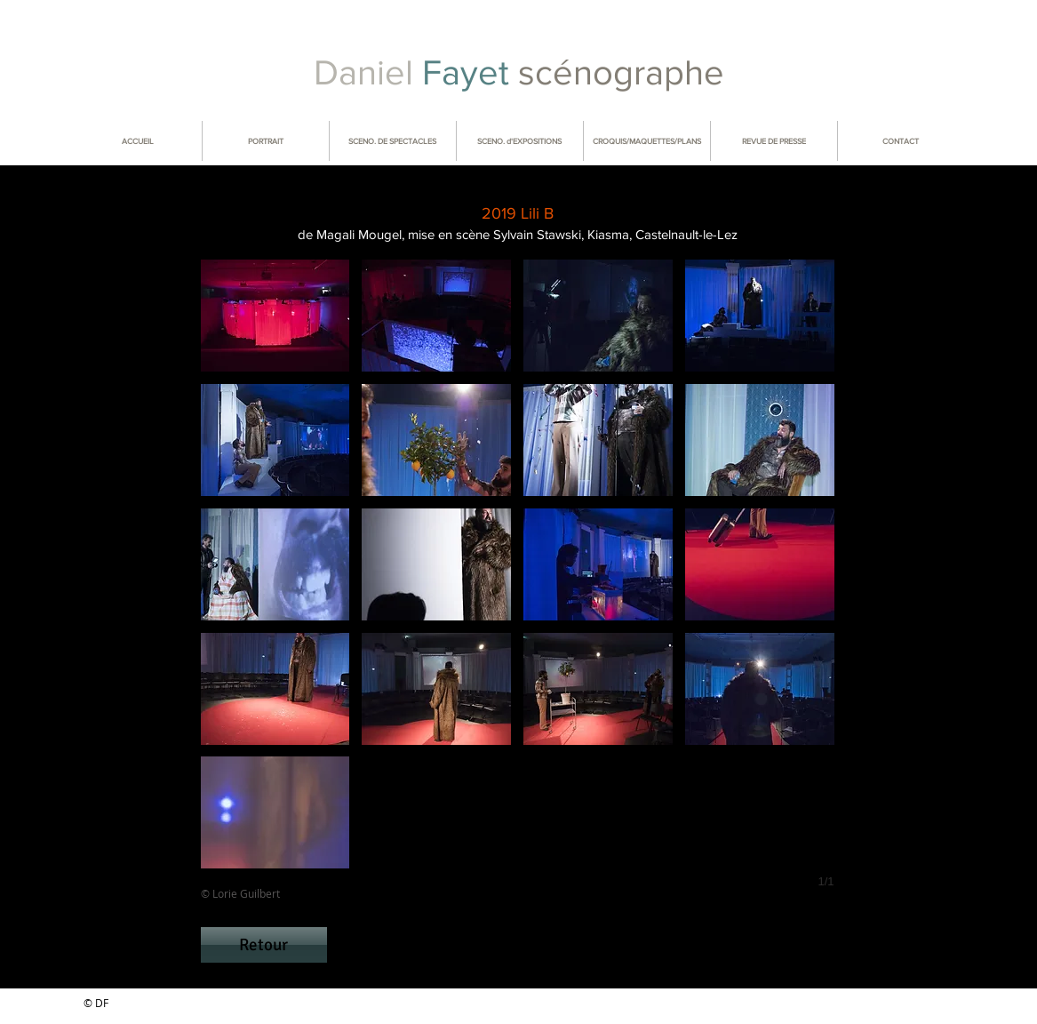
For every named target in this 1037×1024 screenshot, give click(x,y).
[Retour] (264, 945)
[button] (275, 316)
